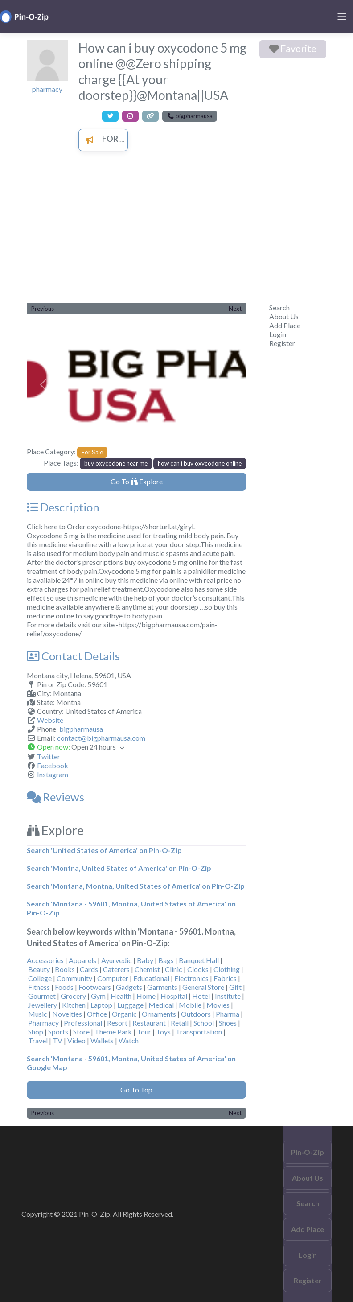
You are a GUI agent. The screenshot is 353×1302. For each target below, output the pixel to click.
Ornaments (159, 1013)
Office (97, 1013)
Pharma (227, 1013)
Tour (144, 1031)
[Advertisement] (176, 228)
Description (63, 507)
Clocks (198, 969)
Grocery (73, 996)
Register (282, 343)
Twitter (48, 756)
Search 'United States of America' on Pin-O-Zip (104, 850)
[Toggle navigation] (342, 16)
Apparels (82, 960)
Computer (112, 978)
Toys (163, 1031)
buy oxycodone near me (116, 463)
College (40, 978)
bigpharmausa (81, 729)
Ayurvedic (116, 960)
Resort (117, 1022)
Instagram (52, 774)
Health (121, 996)
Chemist (147, 969)
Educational (151, 978)
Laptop (101, 1005)
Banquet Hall (199, 960)
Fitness (39, 987)
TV (57, 1040)
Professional (83, 1022)
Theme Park (113, 1031)
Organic (124, 1013)
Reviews (55, 796)
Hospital (173, 996)
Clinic (173, 969)
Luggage (130, 1005)
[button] (43, 385)
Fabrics (225, 978)
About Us (284, 316)
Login (277, 334)
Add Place (284, 325)
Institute (228, 996)
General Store (203, 987)
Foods (64, 987)
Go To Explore (137, 481)
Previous (42, 308)
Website (50, 720)
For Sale (109, 139)
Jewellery (42, 1005)
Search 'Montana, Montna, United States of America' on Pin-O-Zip (136, 886)
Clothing (226, 969)
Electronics (191, 978)
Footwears (94, 987)
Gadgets (129, 987)
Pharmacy (43, 1022)
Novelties (67, 1013)
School (203, 1022)
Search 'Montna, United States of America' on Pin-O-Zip (119, 868)
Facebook (52, 765)
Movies (218, 1005)
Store (81, 1031)
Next (235, 308)
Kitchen (74, 1005)
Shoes (228, 1022)
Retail (180, 1022)
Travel (38, 1040)
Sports (58, 1031)
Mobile (190, 1005)
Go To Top (136, 1089)
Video (76, 1040)
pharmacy (47, 89)
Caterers (116, 969)
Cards (89, 969)
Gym (98, 996)
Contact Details (73, 656)
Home (146, 996)
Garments (162, 987)
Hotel (201, 996)
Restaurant (149, 1022)
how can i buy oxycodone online (200, 463)
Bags (166, 960)
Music (37, 1013)
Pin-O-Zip (307, 1152)
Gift (235, 987)
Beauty (39, 969)
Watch (129, 1040)
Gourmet (42, 996)
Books (65, 969)
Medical (161, 1005)
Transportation (199, 1031)
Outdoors (196, 1013)
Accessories (45, 960)
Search (279, 307)
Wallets (102, 1040)
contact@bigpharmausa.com (101, 737)
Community (74, 978)
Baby (145, 960)
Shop (35, 1031)
